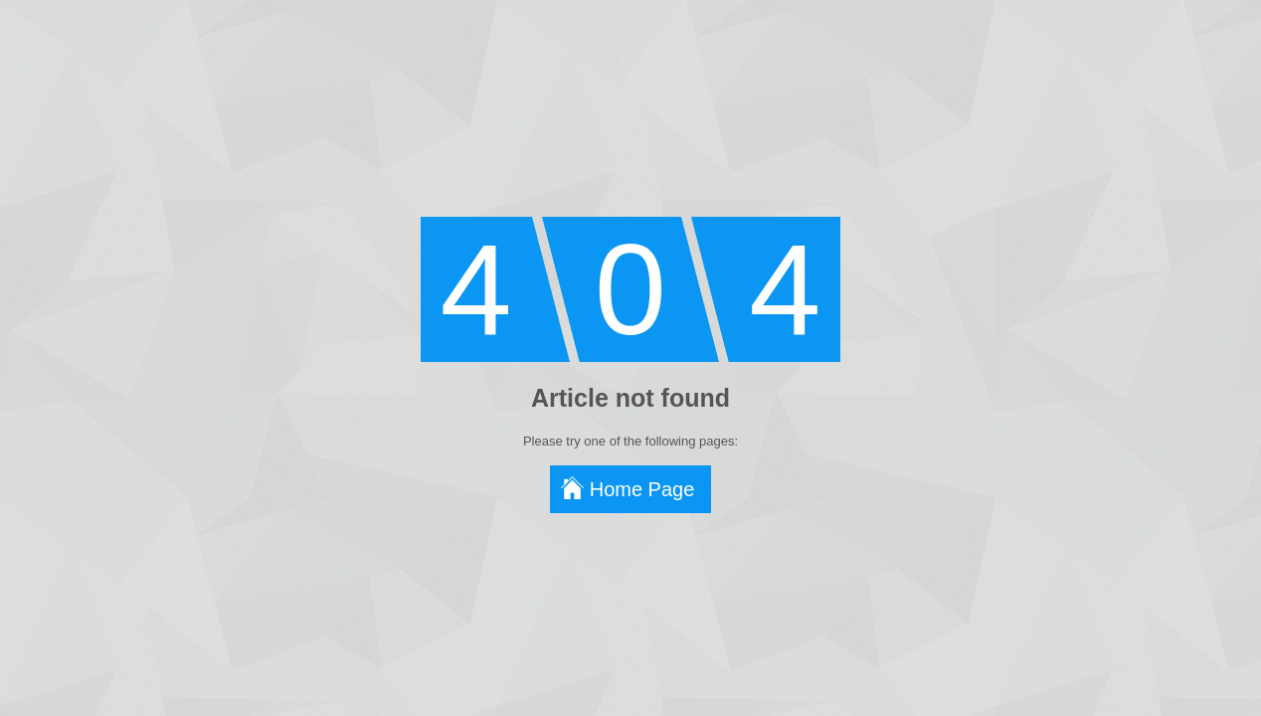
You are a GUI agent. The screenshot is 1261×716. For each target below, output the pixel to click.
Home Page (642, 489)
